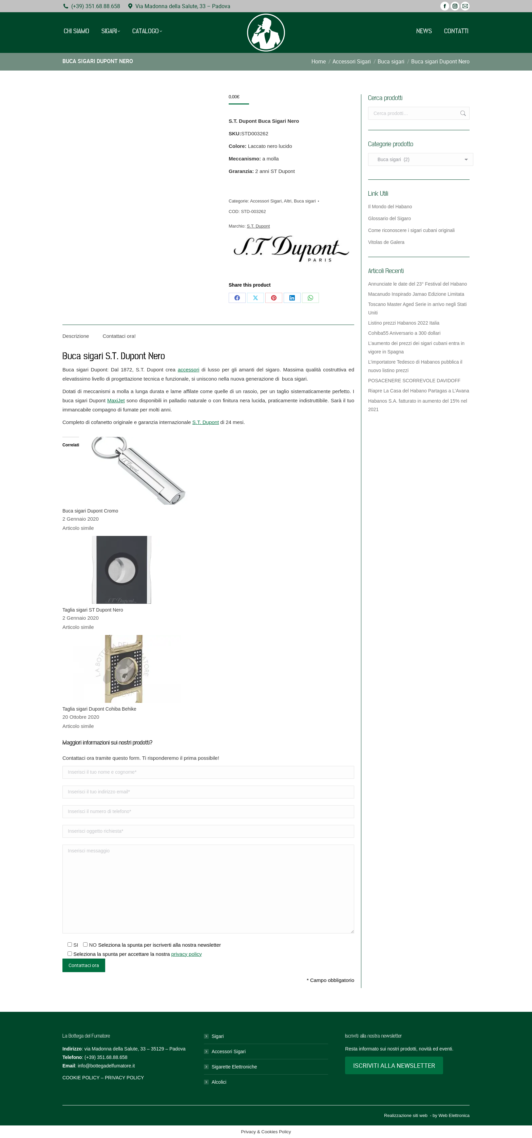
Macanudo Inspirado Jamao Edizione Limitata (416, 294)
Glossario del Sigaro (389, 218)
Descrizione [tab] (75, 336)
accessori (188, 369)
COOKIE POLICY (80, 1077)
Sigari (218, 1036)
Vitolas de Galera (386, 242)
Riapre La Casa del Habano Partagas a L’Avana (418, 390)
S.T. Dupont (258, 226)
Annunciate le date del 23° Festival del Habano (417, 284)
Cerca (462, 113)
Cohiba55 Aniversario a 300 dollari (404, 333)
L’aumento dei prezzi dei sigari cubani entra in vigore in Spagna (416, 347)
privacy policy (186, 954)
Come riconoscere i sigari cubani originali (411, 230)
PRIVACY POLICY (124, 1077)
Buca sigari (305, 201)
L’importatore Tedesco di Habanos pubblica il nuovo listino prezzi (415, 366)
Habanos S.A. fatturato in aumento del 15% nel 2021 (417, 405)
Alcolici (219, 1082)
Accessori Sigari (266, 201)
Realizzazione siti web (406, 1115)
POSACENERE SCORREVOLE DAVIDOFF (414, 380)
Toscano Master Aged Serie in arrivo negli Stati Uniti (417, 308)
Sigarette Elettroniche (234, 1066)
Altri (287, 201)
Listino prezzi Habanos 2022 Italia (403, 323)
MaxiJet (116, 400)
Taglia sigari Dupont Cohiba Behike (99, 709)
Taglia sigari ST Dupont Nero (92, 610)
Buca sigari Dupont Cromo (90, 511)
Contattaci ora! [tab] (119, 336)
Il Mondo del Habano (390, 206)
